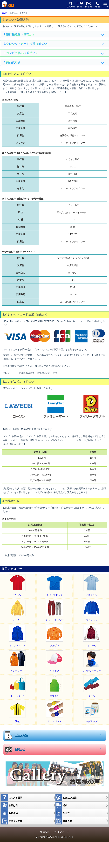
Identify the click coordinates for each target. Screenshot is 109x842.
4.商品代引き (12, 62)
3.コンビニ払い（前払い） (21, 53)
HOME (4, 13)
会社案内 (44, 831)
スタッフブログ (61, 831)
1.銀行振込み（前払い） (19, 34)
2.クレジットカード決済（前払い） (27, 43)
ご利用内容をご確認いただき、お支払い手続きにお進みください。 (37, 366)
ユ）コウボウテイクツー (72, 301)
